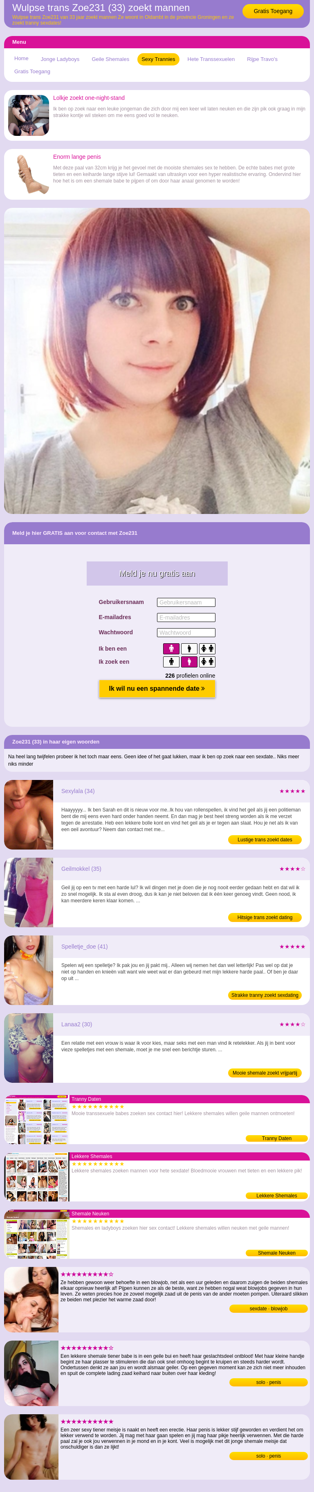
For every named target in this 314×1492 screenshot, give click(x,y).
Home (21, 58)
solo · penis (268, 1382)
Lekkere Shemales (276, 1196)
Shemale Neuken (277, 1253)
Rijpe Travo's (262, 59)
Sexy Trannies (158, 59)
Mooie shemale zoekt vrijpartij (265, 1073)
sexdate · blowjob (269, 1309)
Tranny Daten (277, 1138)
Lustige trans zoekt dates (265, 840)
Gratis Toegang (273, 11)
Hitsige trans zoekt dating (265, 917)
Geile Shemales (110, 59)
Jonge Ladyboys (60, 59)
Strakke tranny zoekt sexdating (264, 995)
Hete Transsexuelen (211, 59)
